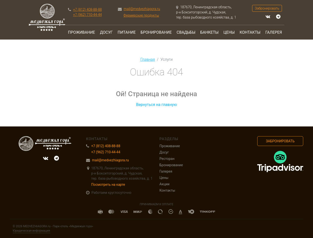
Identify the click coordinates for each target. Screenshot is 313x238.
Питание (127, 32)
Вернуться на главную (156, 104)
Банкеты (209, 32)
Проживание (81, 32)
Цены (229, 32)
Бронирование (156, 32)
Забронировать (267, 8)
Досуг (106, 32)
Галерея (273, 32)
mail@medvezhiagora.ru (142, 9)
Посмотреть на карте (108, 184)
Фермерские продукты (141, 15)
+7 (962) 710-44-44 (87, 15)
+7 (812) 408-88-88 (87, 9)
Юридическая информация (31, 230)
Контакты (250, 32)
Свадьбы (186, 32)
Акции (164, 184)
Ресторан (166, 159)
